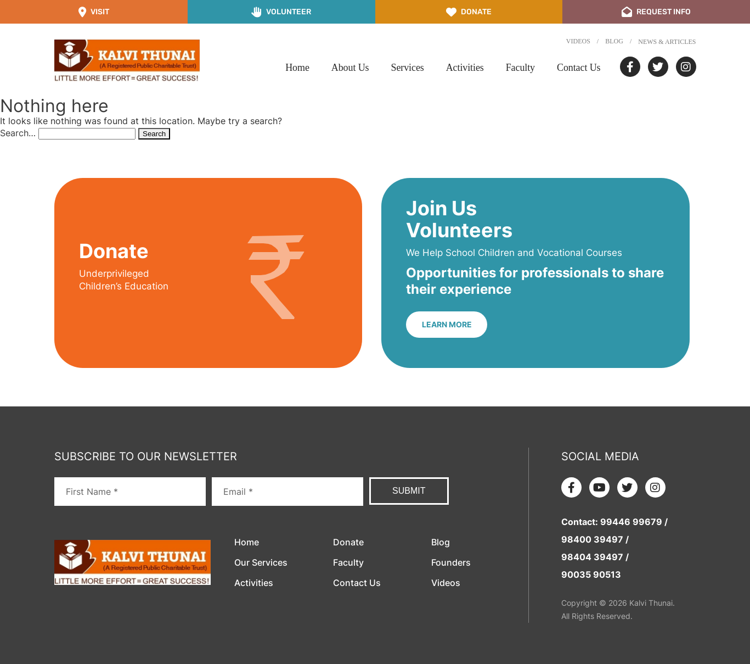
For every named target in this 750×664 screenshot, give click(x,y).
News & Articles (667, 42)
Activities (465, 67)
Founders (451, 562)
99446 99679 (631, 521)
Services (407, 67)
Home (297, 67)
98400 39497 (592, 539)
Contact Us (579, 67)
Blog (614, 41)
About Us (350, 67)
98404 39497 (592, 556)
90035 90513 (591, 574)
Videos (578, 41)
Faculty (520, 67)
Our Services (260, 562)
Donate (348, 542)
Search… (18, 132)
